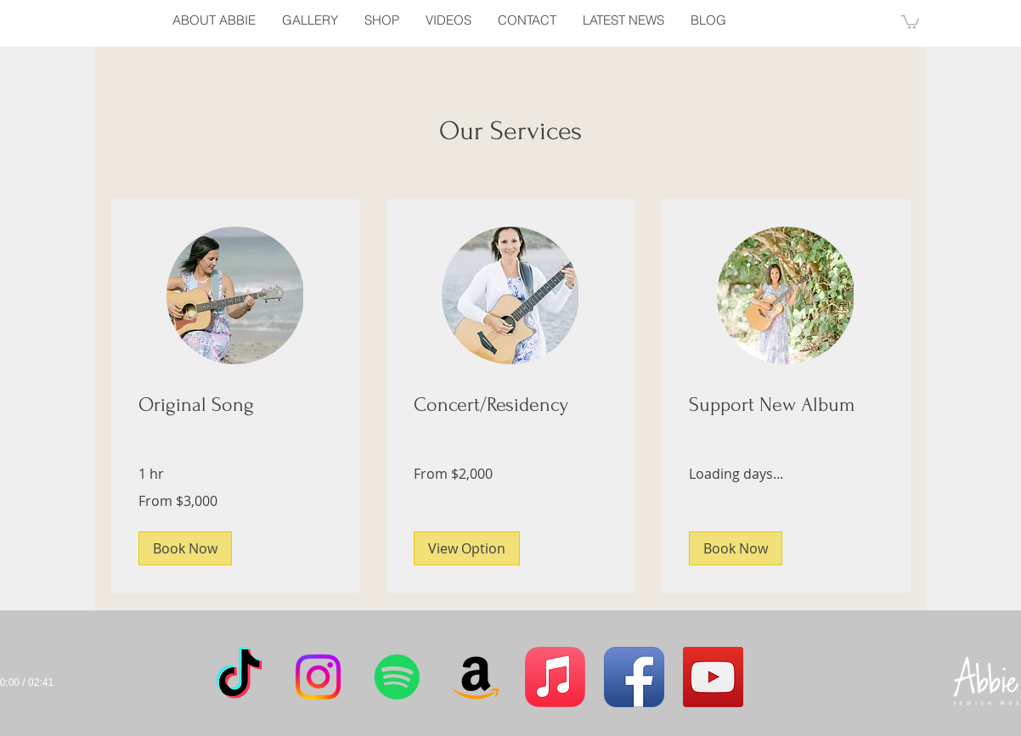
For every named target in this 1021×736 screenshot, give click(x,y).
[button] (910, 21)
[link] (235, 405)
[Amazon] (476, 677)
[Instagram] (318, 677)
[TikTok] (239, 677)
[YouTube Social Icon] (713, 677)
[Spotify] (397, 677)
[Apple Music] (555, 677)
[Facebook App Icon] (634, 677)
